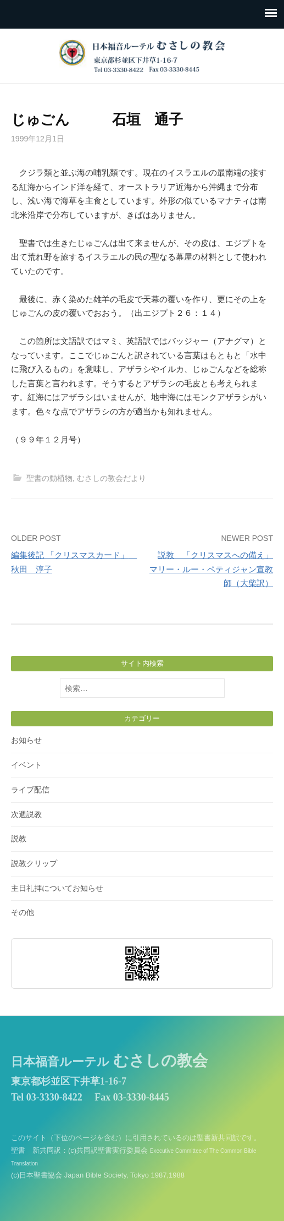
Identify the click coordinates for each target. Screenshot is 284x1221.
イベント (26, 764)
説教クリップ (34, 863)
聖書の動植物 (49, 478)
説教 (18, 838)
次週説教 (26, 814)
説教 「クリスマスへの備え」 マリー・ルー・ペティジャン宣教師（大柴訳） (211, 569)
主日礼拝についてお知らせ (57, 888)
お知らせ (26, 740)
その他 (22, 912)
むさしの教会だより (111, 478)
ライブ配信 (30, 789)
